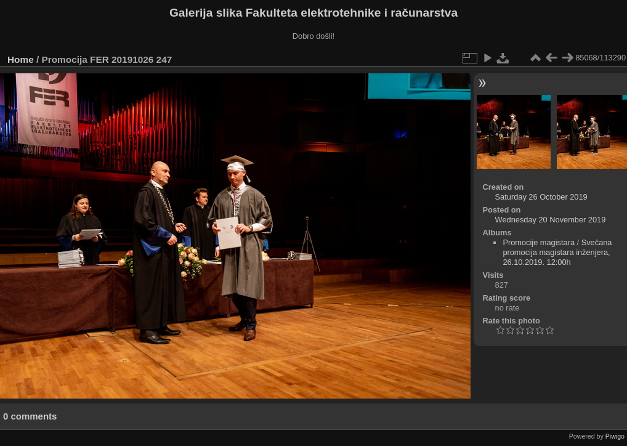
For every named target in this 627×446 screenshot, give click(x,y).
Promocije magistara (539, 242)
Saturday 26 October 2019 (541, 196)
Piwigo (615, 436)
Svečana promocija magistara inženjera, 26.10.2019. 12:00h (557, 252)
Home (20, 59)
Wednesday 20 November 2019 (550, 219)
